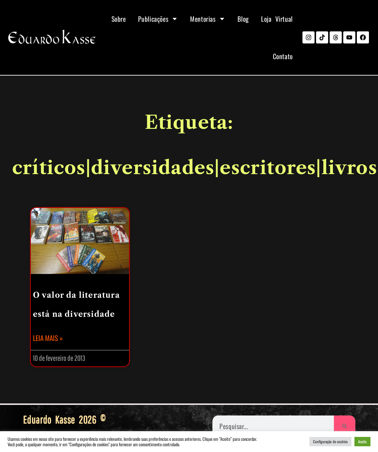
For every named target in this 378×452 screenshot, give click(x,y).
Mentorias (207, 18)
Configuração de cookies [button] (330, 441)
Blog (243, 19)
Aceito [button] (362, 441)
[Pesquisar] (344, 426)
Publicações (158, 18)
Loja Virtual (277, 19)
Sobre (118, 19)
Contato (283, 56)
